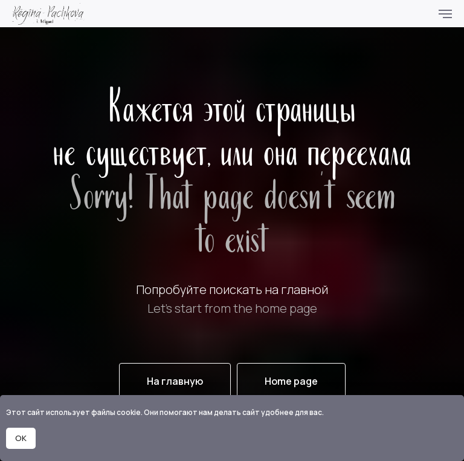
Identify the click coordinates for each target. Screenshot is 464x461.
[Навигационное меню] (445, 14)
